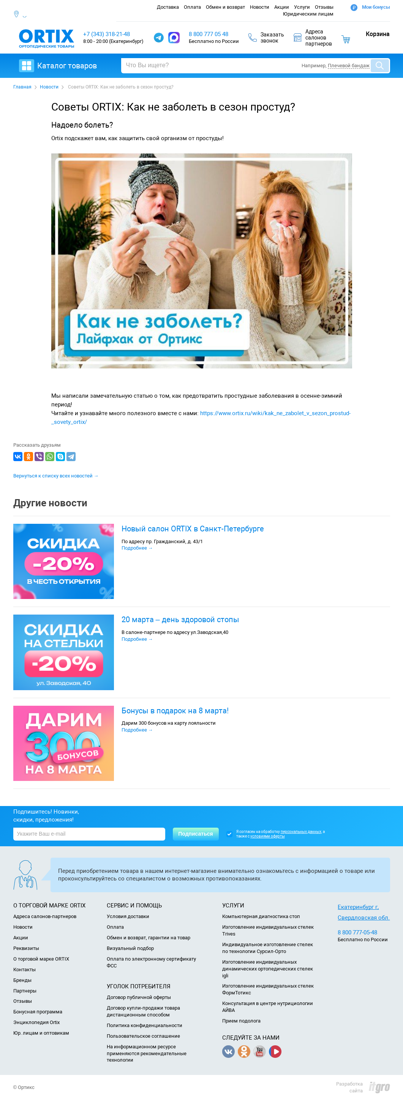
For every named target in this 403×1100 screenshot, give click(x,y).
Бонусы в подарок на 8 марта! (175, 710)
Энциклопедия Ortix (36, 1022)
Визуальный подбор (130, 948)
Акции (281, 7)
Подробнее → (137, 548)
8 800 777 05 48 (208, 34)
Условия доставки (128, 916)
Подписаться (195, 834)
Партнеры (24, 991)
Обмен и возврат (225, 7)
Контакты (24, 969)
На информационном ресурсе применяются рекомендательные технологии (146, 1053)
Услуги (302, 7)
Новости (259, 7)
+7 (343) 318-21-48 (106, 34)
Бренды (22, 980)
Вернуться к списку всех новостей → (56, 476)
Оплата (192, 7)
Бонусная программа (37, 1012)
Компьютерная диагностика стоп (261, 916)
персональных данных (301, 832)
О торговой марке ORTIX (41, 959)
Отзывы (324, 7)
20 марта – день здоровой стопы (180, 619)
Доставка (168, 7)
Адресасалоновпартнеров (313, 37)
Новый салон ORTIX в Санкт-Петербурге (193, 528)
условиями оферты (267, 836)
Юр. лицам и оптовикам (41, 1033)
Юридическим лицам (308, 14)
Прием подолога (241, 1021)
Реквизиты (26, 948)
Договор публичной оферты (139, 997)
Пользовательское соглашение (143, 1036)
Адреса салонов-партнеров (44, 916)
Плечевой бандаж (349, 65)
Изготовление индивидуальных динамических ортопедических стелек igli (267, 968)
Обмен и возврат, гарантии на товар (148, 937)
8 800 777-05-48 (357, 932)
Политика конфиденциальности (144, 1025)
